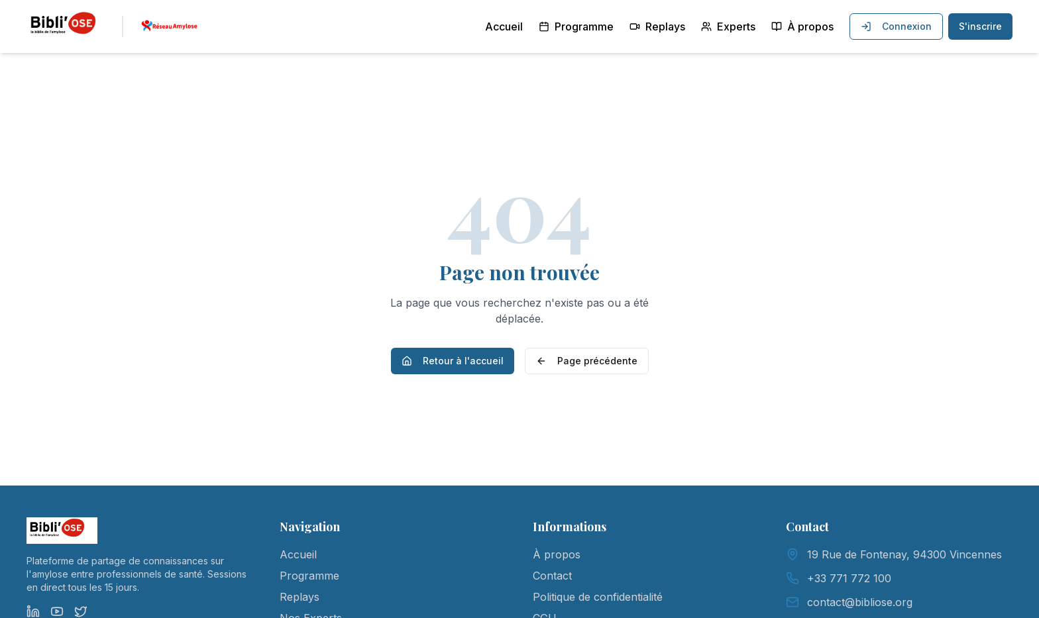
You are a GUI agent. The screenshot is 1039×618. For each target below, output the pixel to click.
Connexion (896, 26)
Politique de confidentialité (598, 596)
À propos (802, 26)
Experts (728, 26)
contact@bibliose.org (859, 602)
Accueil (504, 26)
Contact (552, 575)
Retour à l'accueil (453, 360)
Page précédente (586, 360)
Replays (657, 26)
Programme (576, 26)
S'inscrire (980, 26)
